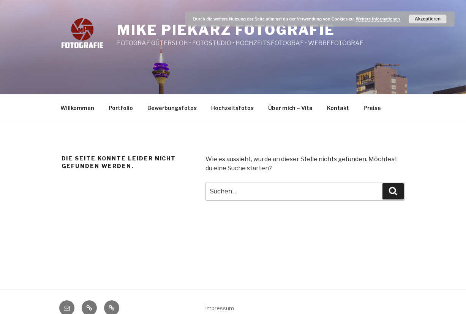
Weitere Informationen (378, 19)
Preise (372, 108)
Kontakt (338, 108)
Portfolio (121, 108)
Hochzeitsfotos (232, 108)
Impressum (219, 308)
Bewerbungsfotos (172, 108)
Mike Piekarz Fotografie (226, 30)
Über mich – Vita (290, 108)
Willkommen (77, 108)
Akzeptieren (428, 19)
